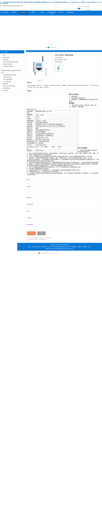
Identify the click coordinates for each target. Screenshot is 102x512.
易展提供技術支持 (50, 248)
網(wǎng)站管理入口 (69, 248)
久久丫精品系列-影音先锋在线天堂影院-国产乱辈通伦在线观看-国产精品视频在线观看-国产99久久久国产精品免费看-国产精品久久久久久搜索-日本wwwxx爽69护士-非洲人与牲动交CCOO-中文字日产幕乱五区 (51, 3)
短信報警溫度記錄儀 (7, 64)
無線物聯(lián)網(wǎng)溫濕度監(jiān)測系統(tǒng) (11, 71)
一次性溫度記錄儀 (7, 81)
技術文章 (42, 12)
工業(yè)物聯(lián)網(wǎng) (51, 13)
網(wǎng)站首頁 (4, 12)
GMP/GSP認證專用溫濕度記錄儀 (10, 62)
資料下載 (61, 12)
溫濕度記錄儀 (6, 57)
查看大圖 (40, 80)
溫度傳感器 (5, 83)
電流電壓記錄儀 (6, 88)
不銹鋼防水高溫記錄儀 (8, 66)
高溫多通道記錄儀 (7, 77)
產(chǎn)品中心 (23, 12)
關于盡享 (14, 12)
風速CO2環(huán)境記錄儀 (9, 86)
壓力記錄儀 (5, 90)
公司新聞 (33, 12)
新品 (4, 55)
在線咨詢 (88, 9)
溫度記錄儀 (5, 59)
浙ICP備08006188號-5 (59, 248)
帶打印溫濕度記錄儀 (7, 79)
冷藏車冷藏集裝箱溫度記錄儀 (9, 75)
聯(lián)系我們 (70, 12)
